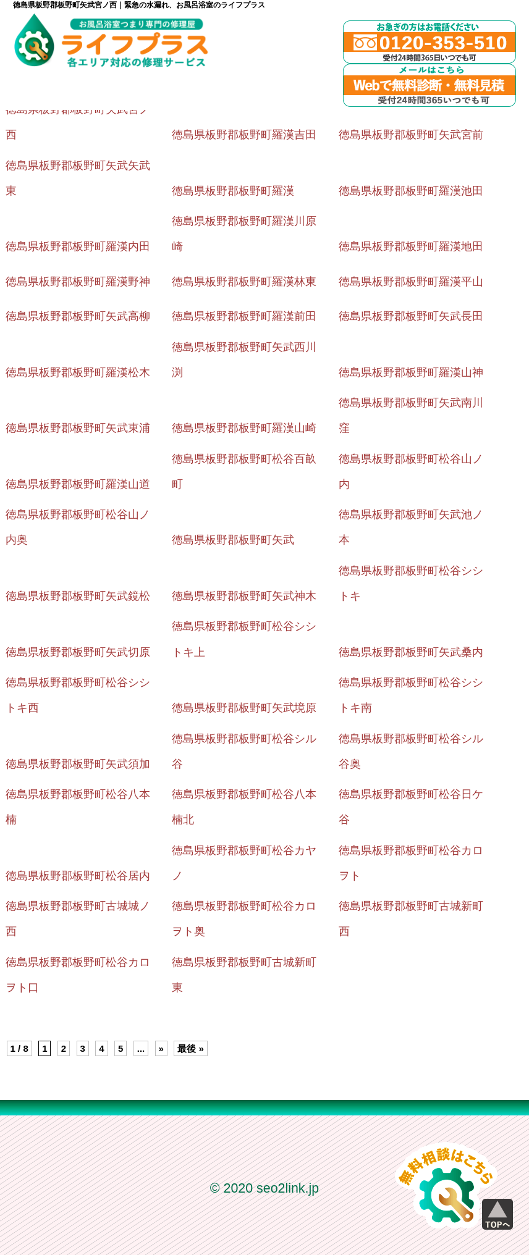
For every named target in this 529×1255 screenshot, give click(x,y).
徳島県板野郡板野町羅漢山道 (78, 484)
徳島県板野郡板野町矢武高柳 (78, 316)
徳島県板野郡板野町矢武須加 (78, 764)
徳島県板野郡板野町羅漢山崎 (244, 428)
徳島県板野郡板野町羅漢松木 (78, 372)
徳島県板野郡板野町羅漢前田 (244, 316)
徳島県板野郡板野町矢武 (233, 540)
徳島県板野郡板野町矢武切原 (78, 652)
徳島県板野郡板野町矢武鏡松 (78, 596)
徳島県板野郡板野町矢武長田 (411, 316)
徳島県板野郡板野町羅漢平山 (411, 281)
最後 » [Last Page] (190, 1048)
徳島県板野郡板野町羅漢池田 (411, 191)
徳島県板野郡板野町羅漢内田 (78, 246)
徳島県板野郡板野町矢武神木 (244, 596)
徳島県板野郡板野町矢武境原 (244, 708)
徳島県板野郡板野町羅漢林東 (244, 281)
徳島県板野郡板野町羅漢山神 (411, 372)
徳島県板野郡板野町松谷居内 (78, 876)
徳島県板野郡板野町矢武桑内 (411, 652)
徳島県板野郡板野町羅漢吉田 (244, 134)
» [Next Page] (161, 1048)
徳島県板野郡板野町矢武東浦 (78, 428)
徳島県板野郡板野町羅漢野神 (78, 281)
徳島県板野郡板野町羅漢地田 (411, 246)
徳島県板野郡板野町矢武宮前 (411, 134)
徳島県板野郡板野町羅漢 (233, 191)
